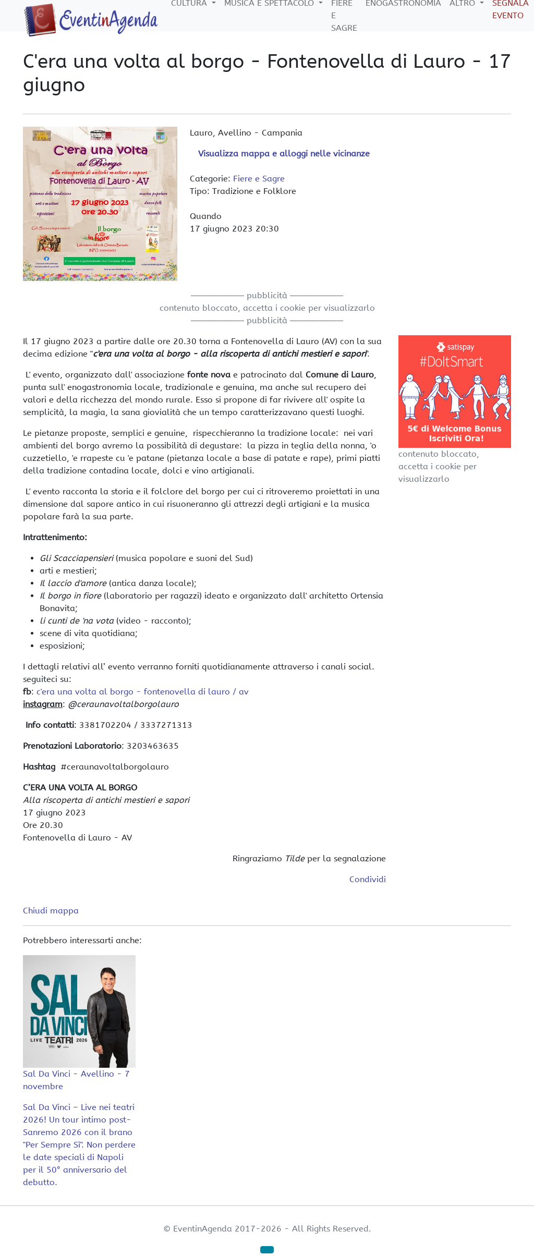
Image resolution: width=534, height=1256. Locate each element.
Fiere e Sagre (259, 179)
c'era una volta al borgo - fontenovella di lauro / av (143, 692)
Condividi (367, 879)
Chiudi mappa (51, 911)
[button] (267, 1249)
